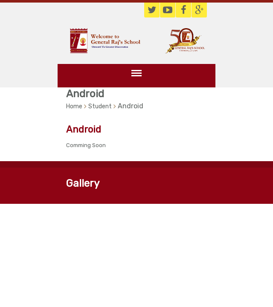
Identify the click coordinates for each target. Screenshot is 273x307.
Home (74, 106)
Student (100, 106)
